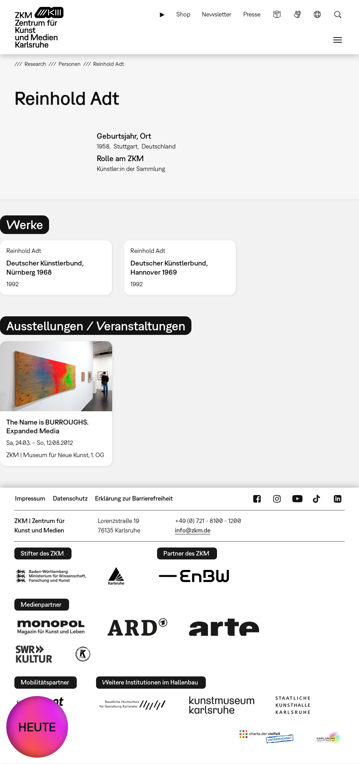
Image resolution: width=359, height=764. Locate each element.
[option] (180, 267)
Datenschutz (70, 498)
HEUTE (37, 727)
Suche (338, 14)
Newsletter (216, 14)
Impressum (30, 498)
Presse (251, 14)
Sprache (317, 14)
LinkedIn (338, 498)
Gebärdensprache (297, 14)
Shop (183, 14)
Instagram (277, 498)
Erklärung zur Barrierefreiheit (134, 498)
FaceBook (257, 498)
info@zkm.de (192, 530)
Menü (338, 40)
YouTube (297, 498)
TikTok (317, 498)
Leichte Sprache (277, 14)
